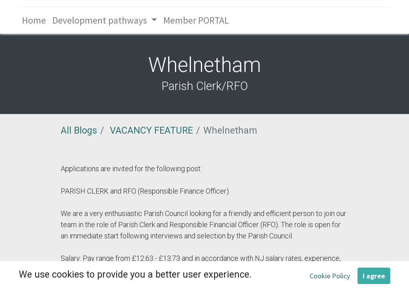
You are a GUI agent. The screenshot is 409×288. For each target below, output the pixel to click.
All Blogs (79, 130)
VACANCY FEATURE (151, 130)
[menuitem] (34, 20)
